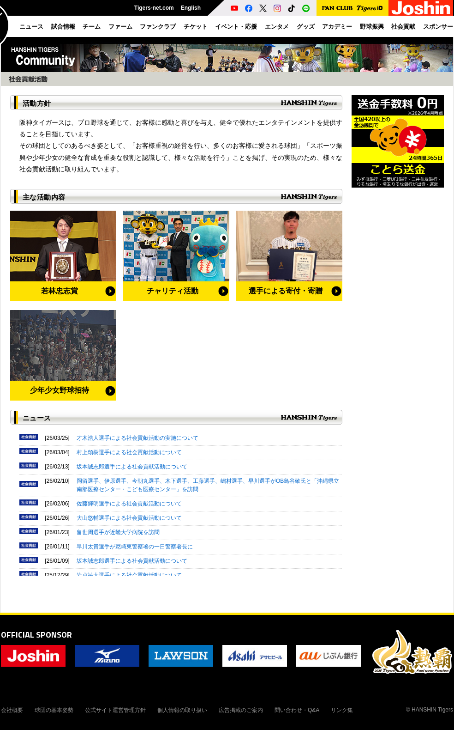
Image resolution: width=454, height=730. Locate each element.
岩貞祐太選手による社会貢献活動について (129, 575)
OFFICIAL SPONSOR (36, 634)
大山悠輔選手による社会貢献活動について (129, 518)
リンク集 (342, 710)
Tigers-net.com (154, 8)
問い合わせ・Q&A (297, 710)
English (191, 8)
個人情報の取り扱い (182, 710)
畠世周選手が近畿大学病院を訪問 (118, 532)
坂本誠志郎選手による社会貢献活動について (132, 466)
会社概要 (12, 710)
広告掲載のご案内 (241, 710)
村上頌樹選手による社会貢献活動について (129, 452)
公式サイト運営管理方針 (115, 710)
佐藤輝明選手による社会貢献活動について (129, 503)
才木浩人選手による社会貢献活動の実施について (137, 438)
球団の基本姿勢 (54, 710)
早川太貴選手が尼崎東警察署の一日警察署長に (135, 546)
